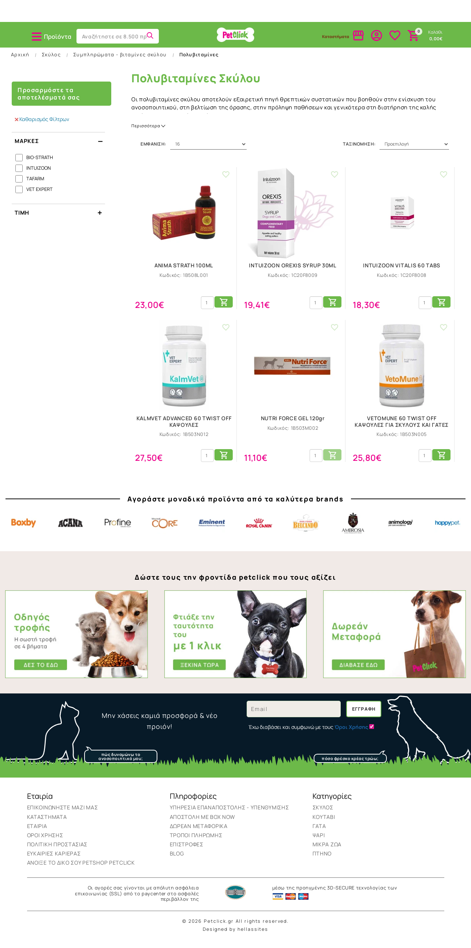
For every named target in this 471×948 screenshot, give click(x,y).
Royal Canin (259, 534)
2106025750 (91, 15)
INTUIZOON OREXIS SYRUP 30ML (292, 276)
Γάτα (171, 50)
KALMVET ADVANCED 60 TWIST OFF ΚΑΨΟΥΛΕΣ (184, 432)
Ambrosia (353, 534)
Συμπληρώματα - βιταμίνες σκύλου (120, 64)
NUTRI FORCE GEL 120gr (293, 429)
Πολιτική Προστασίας (57, 854)
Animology (400, 534)
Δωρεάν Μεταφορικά (199, 836)
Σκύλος (43, 50)
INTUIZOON (38, 178)
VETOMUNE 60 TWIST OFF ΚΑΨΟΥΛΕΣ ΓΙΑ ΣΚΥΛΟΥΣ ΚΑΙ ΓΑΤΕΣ (402, 432)
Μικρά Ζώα (300, 50)
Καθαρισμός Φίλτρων (42, 129)
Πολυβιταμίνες (199, 64)
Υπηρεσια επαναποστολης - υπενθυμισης (229, 818)
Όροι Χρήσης (45, 845)
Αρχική (20, 64)
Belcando (306, 534)
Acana (70, 534)
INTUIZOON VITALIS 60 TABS (401, 276)
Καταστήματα (47, 827)
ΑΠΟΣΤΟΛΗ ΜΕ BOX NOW (202, 827)
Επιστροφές (186, 854)
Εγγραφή (364, 719)
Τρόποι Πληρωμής (196, 845)
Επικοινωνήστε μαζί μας (62, 818)
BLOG (177, 863)
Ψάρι (235, 50)
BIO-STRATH (39, 167)
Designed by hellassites (235, 940)
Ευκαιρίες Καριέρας (54, 863)
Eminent (212, 534)
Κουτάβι (107, 50)
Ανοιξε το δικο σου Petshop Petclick (81, 873)
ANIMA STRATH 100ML (183, 276)
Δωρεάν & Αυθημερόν (380, 14)
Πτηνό (364, 50)
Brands (428, 50)
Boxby (23, 534)
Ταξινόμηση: (359, 154)
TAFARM (35, 188)
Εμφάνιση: (154, 154)
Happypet (447, 534)
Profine (118, 534)
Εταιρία (37, 836)
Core (165, 534)
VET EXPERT (39, 199)
